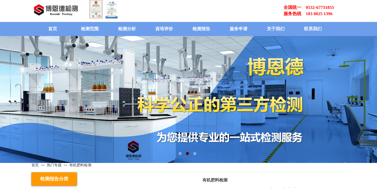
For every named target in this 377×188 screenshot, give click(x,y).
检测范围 (90, 28)
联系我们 (313, 28)
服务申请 (238, 28)
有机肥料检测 (80, 165)
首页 (52, 28)
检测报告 (201, 28)
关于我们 (276, 28)
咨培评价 (164, 28)
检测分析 (127, 28)
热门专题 (54, 165)
